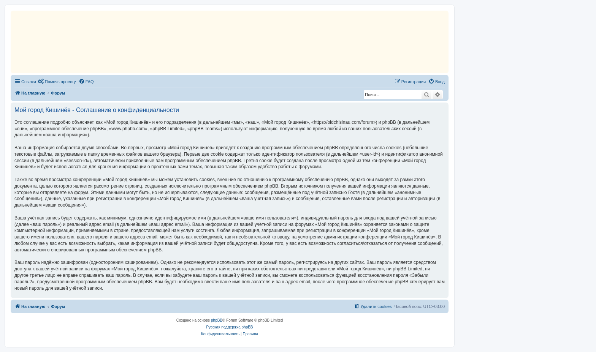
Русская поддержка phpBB (229, 327)
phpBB (216, 320)
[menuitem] (57, 81)
